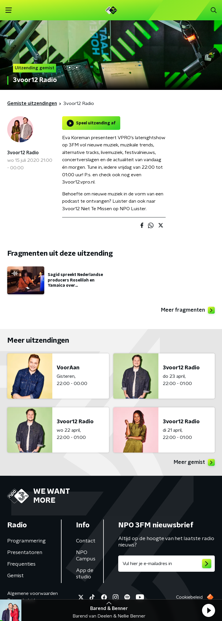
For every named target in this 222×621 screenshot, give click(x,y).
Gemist (15, 575)
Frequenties (21, 564)
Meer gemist (194, 462)
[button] (208, 610)
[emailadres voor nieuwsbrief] (166, 563)
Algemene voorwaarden (32, 593)
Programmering (26, 541)
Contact (85, 541)
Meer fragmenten (188, 310)
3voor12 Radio (23, 152)
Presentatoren (24, 552)
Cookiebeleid (189, 597)
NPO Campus (85, 556)
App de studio (84, 574)
